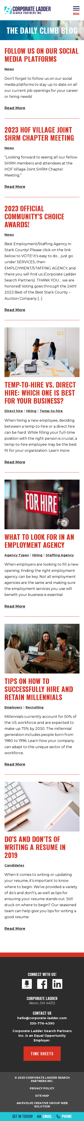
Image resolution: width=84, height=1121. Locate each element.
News (9, 69)
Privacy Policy (42, 1088)
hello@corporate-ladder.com (42, 1018)
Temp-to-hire (51, 411)
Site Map (42, 1095)
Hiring (31, 411)
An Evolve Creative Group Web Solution (42, 1104)
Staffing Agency (60, 555)
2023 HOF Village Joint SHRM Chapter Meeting (39, 134)
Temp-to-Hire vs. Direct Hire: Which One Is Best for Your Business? (40, 393)
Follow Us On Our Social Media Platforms (41, 55)
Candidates (14, 865)
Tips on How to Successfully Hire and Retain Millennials (38, 689)
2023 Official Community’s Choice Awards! (34, 216)
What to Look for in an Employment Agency (39, 541)
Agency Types (16, 555)
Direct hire (13, 411)
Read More (14, 108)
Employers (13, 707)
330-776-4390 (42, 1023)
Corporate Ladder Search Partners (27, 10)
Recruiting (34, 707)
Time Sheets (42, 1053)
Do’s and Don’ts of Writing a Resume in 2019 (35, 847)
